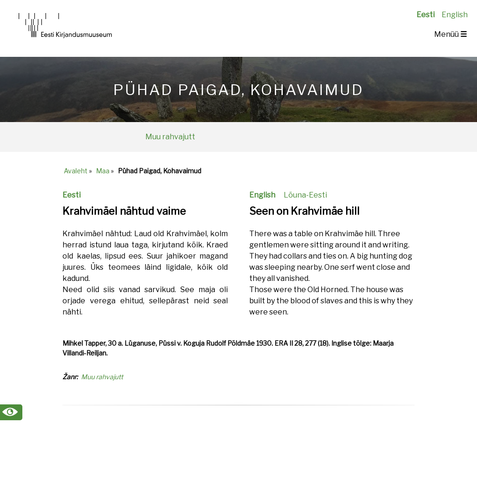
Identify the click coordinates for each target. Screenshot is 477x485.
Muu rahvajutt (170, 136)
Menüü (450, 34)
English (455, 14)
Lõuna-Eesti (305, 195)
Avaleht (76, 171)
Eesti (425, 14)
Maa (102, 171)
